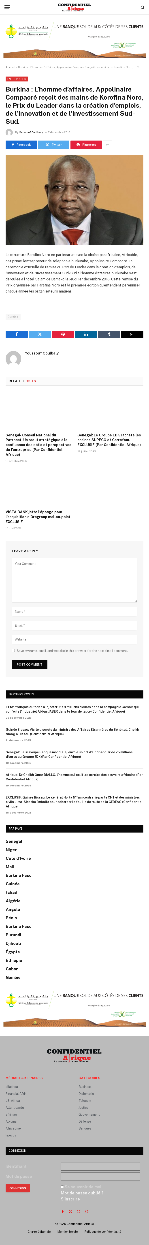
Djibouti (13, 943)
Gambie (13, 977)
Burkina (13, 316)
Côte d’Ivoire (18, 858)
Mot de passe (19, 1176)
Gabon (12, 969)
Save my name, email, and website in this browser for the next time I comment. (72, 651)
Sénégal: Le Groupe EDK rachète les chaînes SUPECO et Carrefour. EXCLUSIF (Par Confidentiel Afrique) (109, 440)
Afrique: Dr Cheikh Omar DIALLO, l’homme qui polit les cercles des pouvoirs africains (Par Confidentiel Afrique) (74, 777)
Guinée (13, 884)
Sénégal (14, 841)
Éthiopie (14, 960)
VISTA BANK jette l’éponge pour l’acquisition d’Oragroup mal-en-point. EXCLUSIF (38, 517)
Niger (11, 850)
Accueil (10, 67)
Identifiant (16, 1166)
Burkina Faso (19, 875)
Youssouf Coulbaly (31, 132)
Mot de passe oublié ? (82, 1193)
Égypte (13, 952)
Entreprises (16, 79)
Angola (13, 909)
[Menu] (7, 7)
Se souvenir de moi (83, 1187)
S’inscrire (70, 1199)
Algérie (13, 901)
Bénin (11, 918)
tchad (11, 892)
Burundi (13, 935)
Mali (10, 867)
